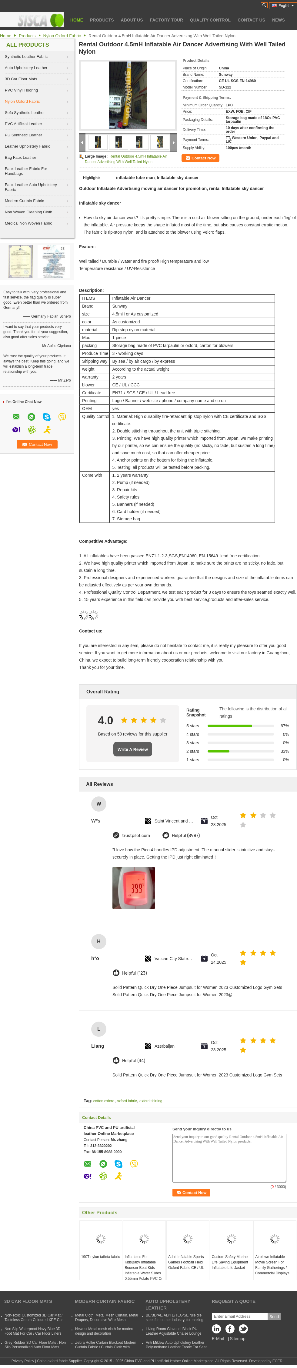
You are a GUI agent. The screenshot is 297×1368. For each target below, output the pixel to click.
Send (274, 1316)
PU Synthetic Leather (23, 135)
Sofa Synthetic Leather (25, 112)
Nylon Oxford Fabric (62, 35)
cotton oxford (103, 1101)
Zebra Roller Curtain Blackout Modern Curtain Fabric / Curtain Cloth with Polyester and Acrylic (105, 1347)
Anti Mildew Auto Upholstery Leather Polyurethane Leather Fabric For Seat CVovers (176, 1347)
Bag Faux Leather (20, 157)
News (278, 20)
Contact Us (251, 20)
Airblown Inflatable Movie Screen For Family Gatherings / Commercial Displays (272, 1265)
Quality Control (210, 20)
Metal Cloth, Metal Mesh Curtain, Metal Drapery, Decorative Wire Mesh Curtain (106, 1319)
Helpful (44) (133, 1060)
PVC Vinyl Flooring (21, 90)
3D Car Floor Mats (21, 79)
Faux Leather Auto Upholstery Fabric (31, 187)
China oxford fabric (52, 1361)
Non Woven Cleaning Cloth (28, 212)
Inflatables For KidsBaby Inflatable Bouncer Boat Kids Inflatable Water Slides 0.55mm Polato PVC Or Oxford (143, 1270)
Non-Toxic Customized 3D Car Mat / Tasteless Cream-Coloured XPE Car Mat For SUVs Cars (34, 1319)
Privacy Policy (23, 1361)
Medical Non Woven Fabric (28, 223)
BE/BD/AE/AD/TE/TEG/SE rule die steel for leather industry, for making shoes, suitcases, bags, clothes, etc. (175, 1319)
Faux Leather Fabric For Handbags (26, 171)
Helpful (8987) (186, 835)
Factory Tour (166, 20)
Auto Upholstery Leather (26, 67)
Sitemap (237, 1338)
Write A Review (133, 749)
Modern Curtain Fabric (24, 201)
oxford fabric (127, 1101)
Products (102, 20)
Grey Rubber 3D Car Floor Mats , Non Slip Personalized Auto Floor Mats (35, 1344)
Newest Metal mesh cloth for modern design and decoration (104, 1331)
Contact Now (203, 158)
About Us (132, 20)
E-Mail (218, 1338)
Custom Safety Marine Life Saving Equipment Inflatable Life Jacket (230, 1262)
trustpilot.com (136, 835)
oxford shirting (150, 1101)
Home (76, 20)
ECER (277, 1361)
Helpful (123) (134, 973)
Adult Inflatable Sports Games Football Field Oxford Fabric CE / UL (186, 1262)
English (286, 6)
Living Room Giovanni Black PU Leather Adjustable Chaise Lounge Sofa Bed (173, 1333)
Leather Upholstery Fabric (27, 146)
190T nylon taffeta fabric (100, 1257)
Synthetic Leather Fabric (26, 56)
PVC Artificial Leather (23, 124)
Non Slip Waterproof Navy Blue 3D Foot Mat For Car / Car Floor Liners (33, 1331)
